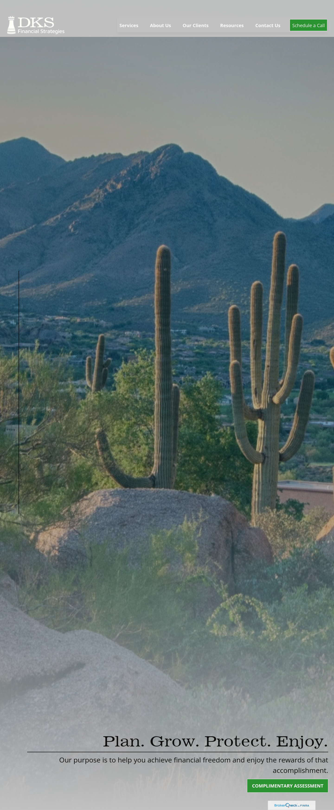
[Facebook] (18, 526)
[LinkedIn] (18, 536)
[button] (129, 11)
